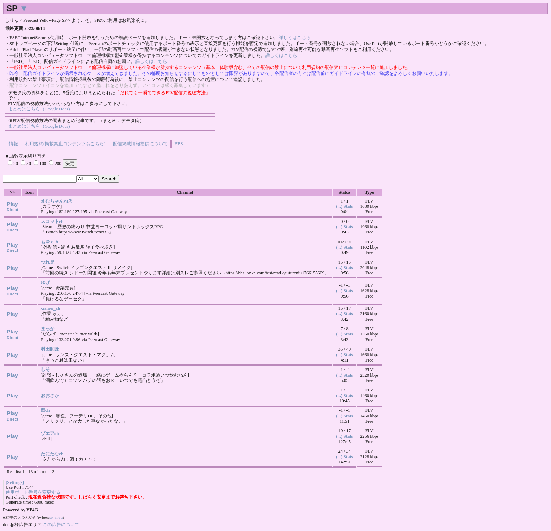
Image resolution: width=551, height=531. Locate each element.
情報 (13, 143)
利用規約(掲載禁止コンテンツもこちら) (65, 143)
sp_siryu (56, 517)
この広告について (61, 524)
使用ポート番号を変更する (33, 492)
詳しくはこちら (295, 37)
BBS (179, 143)
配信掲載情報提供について (140, 143)
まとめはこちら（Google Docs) (39, 109)
